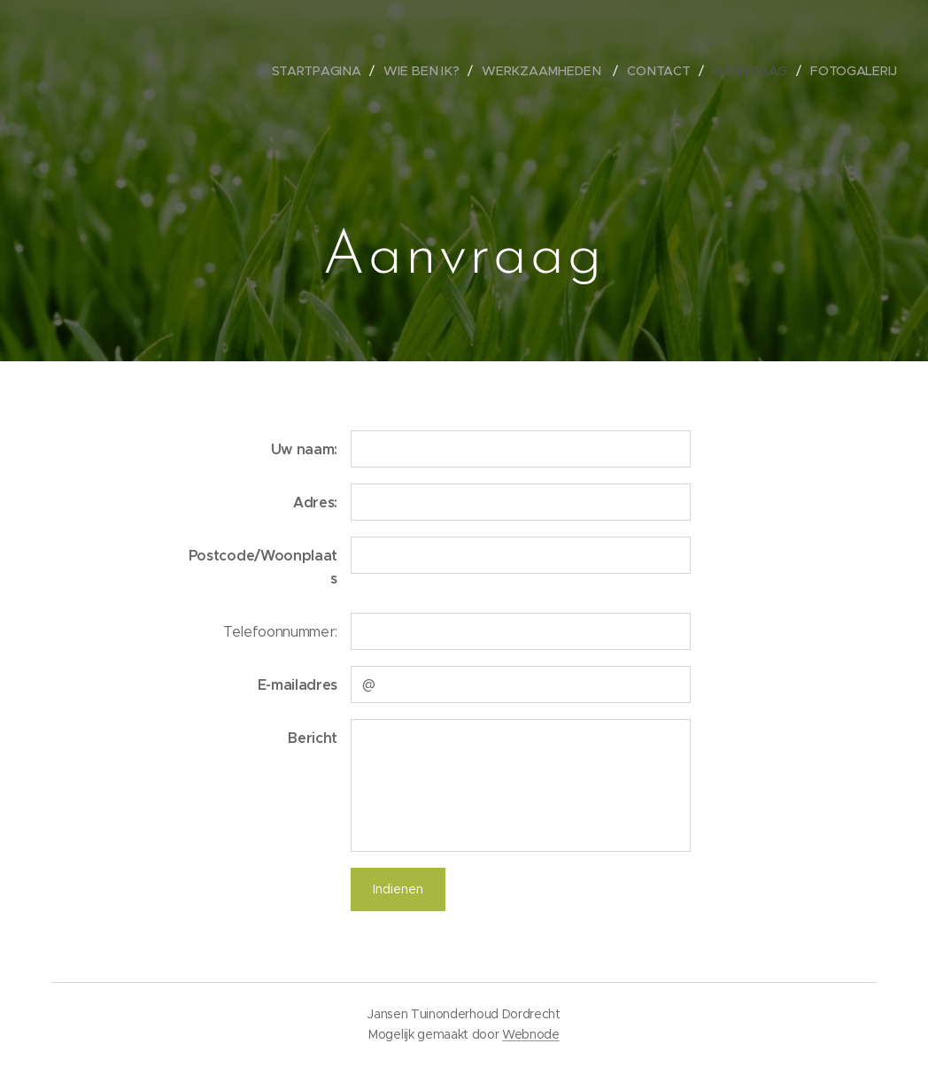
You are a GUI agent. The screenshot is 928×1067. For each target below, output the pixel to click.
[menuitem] (327, 71)
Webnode (531, 1034)
